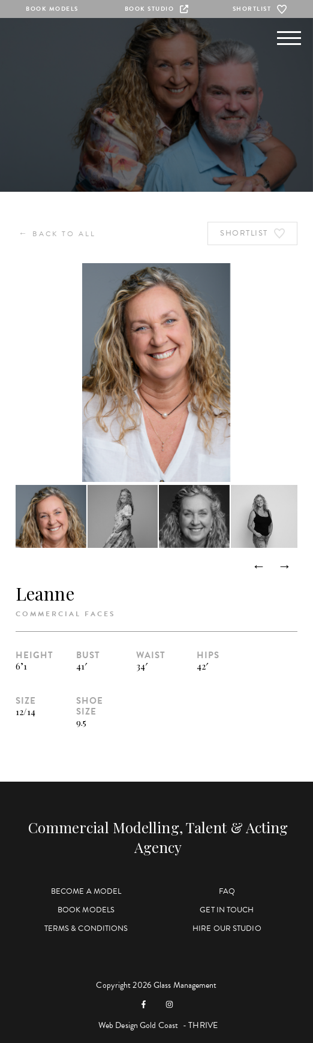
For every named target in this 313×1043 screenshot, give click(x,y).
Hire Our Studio (226, 929)
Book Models (52, 8)
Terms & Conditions (86, 929)
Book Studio (157, 8)
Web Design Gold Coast (138, 1025)
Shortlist (261, 9)
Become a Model (86, 891)
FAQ (227, 891)
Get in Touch (227, 910)
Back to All (57, 233)
